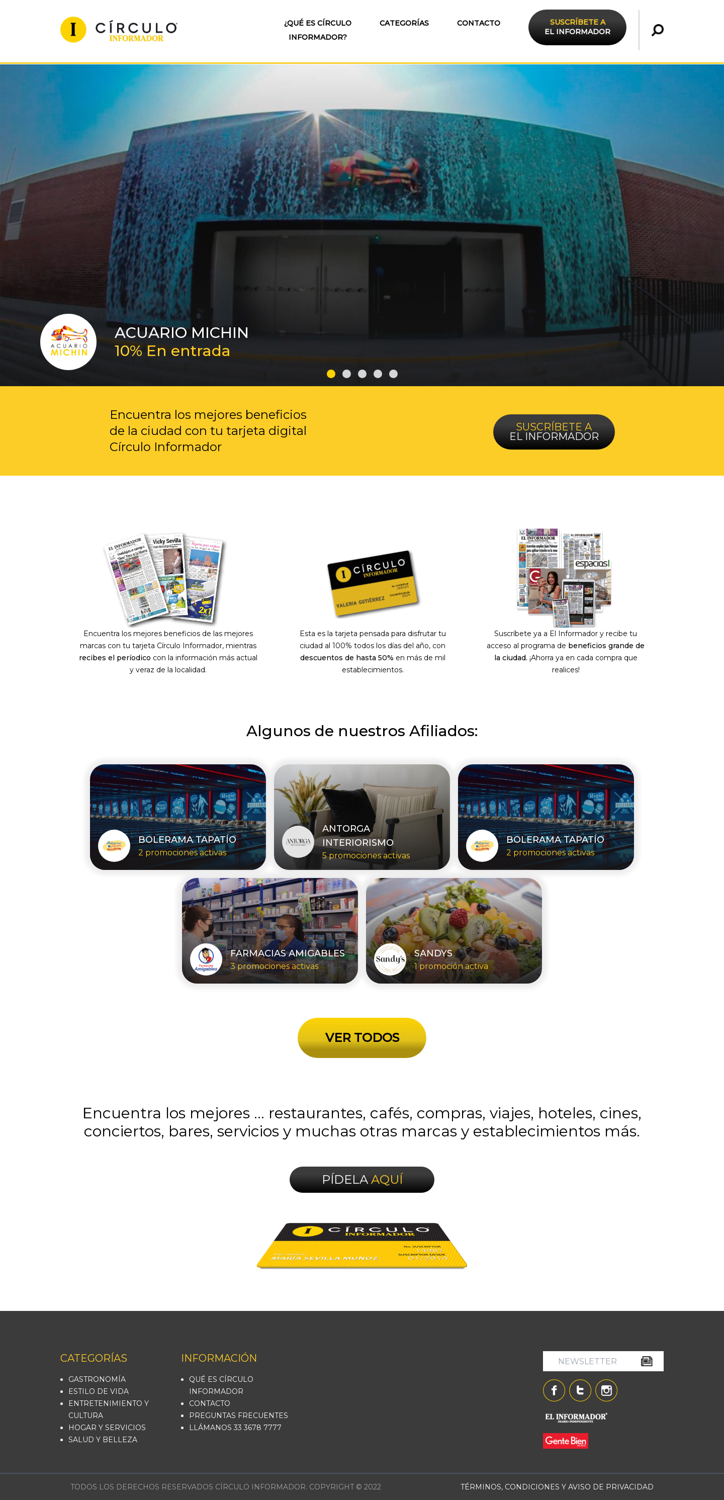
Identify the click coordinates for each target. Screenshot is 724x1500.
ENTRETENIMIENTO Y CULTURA (108, 1409)
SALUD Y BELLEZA (102, 1439)
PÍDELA (362, 1179)
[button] (331, 374)
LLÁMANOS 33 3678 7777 (235, 1427)
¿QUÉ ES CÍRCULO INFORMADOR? (317, 30)
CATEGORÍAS (404, 23)
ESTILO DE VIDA (98, 1391)
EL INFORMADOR (577, 27)
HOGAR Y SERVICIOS (107, 1427)
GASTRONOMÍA (97, 1379)
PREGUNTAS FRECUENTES (238, 1415)
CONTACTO (478, 23)
